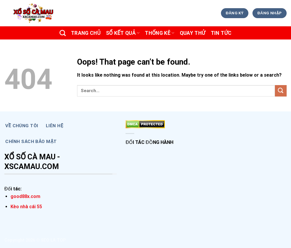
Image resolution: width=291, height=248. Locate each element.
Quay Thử (192, 33)
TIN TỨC (221, 33)
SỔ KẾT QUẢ (123, 33)
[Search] (63, 32)
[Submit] (281, 91)
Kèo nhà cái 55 (26, 206)
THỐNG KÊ (159, 33)
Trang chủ (86, 33)
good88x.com (25, 196)
